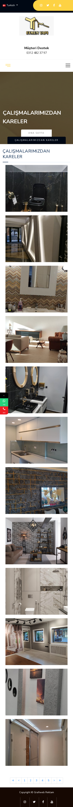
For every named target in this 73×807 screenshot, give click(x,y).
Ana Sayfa (36, 133)
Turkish (9, 5)
